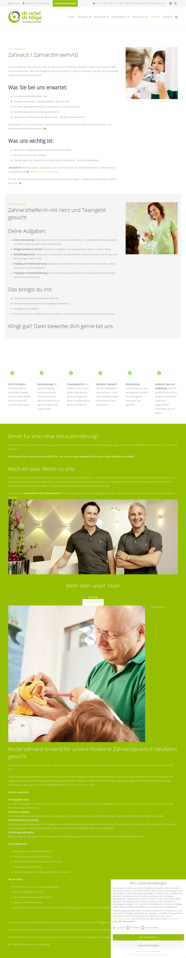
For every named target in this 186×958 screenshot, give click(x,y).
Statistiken (133, 927)
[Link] (25, 17)
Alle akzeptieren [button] (148, 936)
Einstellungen (173, 918)
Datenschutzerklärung (122, 918)
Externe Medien (150, 927)
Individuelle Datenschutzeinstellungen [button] (148, 951)
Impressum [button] (162, 954)
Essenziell (119, 927)
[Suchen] (176, 17)
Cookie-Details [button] (135, 954)
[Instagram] (175, 3)
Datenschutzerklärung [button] (149, 954)
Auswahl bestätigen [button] (148, 945)
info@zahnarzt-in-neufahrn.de (43, 171)
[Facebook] (170, 3)
